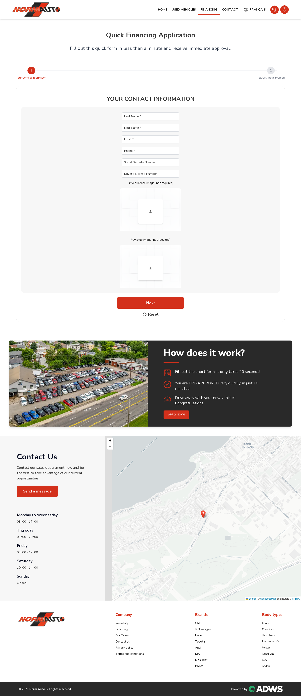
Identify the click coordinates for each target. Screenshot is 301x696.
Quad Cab (268, 654)
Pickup (266, 647)
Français (255, 9)
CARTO (296, 599)
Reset (151, 314)
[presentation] (150, 209)
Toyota (200, 641)
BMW (199, 666)
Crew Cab (268, 629)
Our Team (122, 635)
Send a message (37, 491)
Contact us (123, 641)
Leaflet (251, 599)
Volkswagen (203, 629)
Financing (208, 9)
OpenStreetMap (268, 599)
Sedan (266, 666)
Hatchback (268, 635)
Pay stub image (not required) (150, 240)
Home (162, 9)
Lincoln (199, 635)
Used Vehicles (184, 9)
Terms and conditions (130, 654)
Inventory (122, 623)
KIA (197, 654)
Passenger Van (271, 641)
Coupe (266, 623)
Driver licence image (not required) (151, 183)
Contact (230, 9)
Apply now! (176, 414)
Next (150, 302)
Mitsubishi (201, 660)
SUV (265, 660)
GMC (198, 623)
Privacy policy (124, 648)
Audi (198, 648)
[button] (203, 514)
